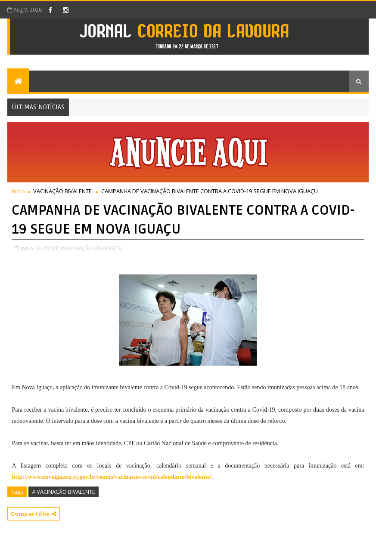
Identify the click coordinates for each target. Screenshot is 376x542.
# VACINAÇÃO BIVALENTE (63, 492)
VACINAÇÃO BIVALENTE (62, 191)
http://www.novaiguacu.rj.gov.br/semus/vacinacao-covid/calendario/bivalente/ (111, 477)
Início (18, 191)
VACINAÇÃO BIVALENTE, (93, 248)
